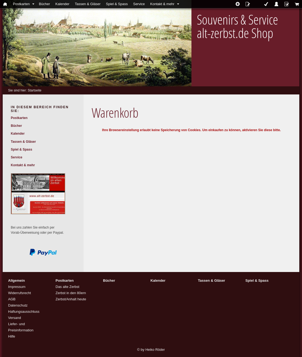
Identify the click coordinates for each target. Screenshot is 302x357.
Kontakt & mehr (162, 4)
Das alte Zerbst (67, 287)
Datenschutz (18, 305)
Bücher (44, 4)
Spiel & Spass (117, 4)
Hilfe (11, 336)
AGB (11, 299)
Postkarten (21, 4)
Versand (14, 318)
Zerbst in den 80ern (71, 293)
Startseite (35, 90)
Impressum (16, 287)
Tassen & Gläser (87, 4)
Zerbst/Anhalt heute (71, 299)
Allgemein (16, 280)
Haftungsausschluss (23, 312)
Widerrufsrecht (19, 293)
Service (139, 4)
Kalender (62, 4)
